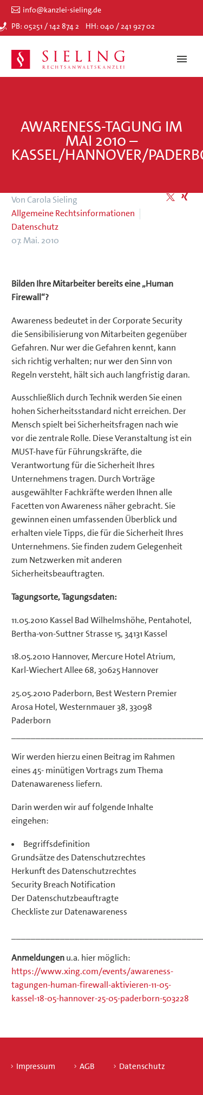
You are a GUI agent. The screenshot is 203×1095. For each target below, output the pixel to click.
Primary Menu (182, 59)
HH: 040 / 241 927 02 (120, 26)
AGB (87, 1066)
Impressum (35, 1066)
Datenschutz (34, 226)
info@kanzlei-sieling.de (62, 10)
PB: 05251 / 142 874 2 (45, 26)
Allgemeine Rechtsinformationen (73, 213)
